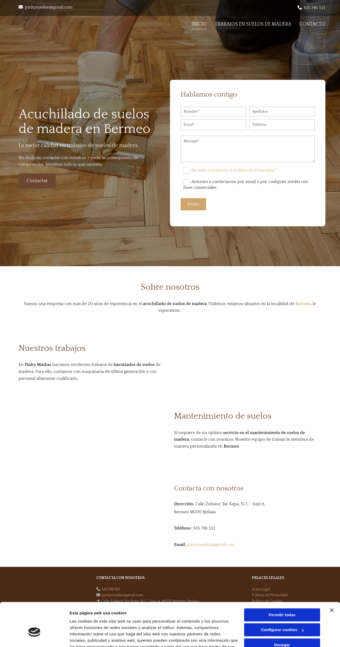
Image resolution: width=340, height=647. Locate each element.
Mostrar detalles (85, 636)
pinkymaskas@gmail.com (49, 7)
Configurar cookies (282, 598)
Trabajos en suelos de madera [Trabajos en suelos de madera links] (253, 24)
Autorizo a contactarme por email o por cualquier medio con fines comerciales (245, 184)
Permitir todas (282, 583)
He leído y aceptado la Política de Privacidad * (234, 170)
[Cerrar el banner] (332, 579)
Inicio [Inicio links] (199, 24)
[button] (37, 181)
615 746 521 (314, 7)
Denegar (282, 613)
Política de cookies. (108, 622)
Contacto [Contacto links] (312, 24)
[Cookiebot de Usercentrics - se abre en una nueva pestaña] (34, 637)
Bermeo (303, 303)
